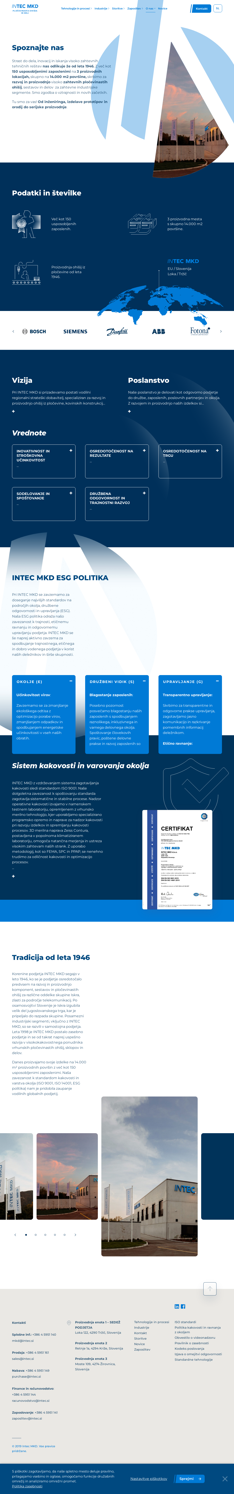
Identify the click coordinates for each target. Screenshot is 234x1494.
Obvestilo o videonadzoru (195, 1338)
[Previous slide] (13, 331)
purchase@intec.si (26, 1376)
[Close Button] (225, 1478)
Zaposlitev (142, 1349)
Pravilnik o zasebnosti (192, 1343)
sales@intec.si (23, 1359)
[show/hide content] (13, 408)
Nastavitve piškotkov (148, 1479)
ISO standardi (185, 1322)
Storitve (140, 1338)
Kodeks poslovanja (189, 1349)
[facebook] (183, 1306)
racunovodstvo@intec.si (30, 1401)
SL (217, 8)
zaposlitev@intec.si (27, 1418)
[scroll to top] (209, 1288)
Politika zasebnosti (27, 1486)
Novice (139, 1344)
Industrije (141, 1328)
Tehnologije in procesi (151, 1322)
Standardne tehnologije (194, 1360)
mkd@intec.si (23, 1341)
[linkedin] (177, 1306)
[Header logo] (25, 9)
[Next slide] (221, 331)
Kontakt (140, 1333)
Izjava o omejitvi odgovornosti (198, 1354)
